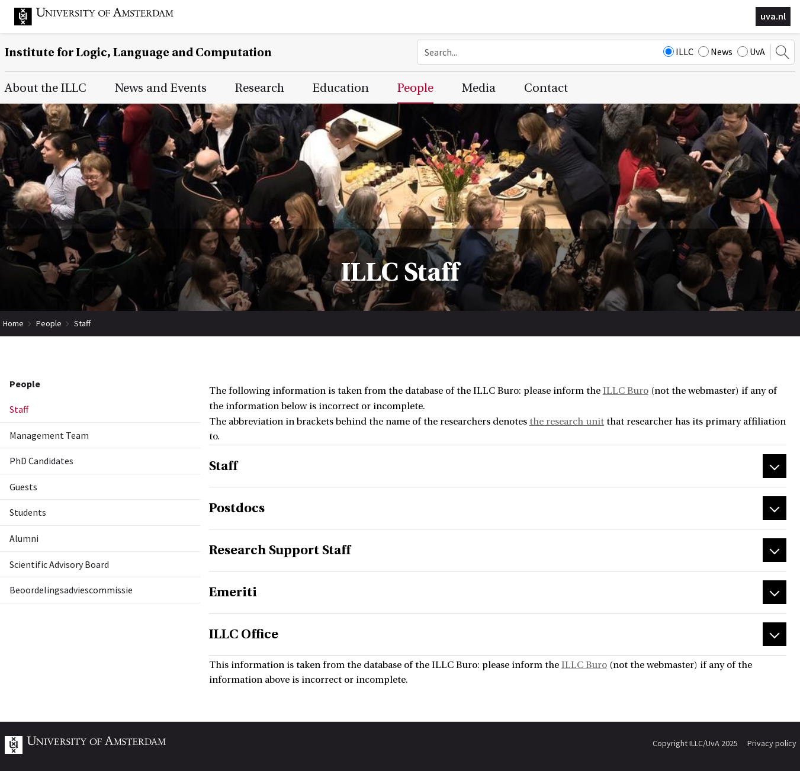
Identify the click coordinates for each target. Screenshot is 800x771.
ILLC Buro (625, 391)
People (49, 323)
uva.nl (773, 16)
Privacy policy (771, 743)
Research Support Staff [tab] (280, 550)
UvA (751, 51)
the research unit (566, 421)
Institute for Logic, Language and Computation (138, 52)
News (715, 51)
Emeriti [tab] (233, 592)
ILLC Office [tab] (243, 634)
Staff (82, 323)
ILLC (678, 51)
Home (13, 323)
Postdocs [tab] (237, 508)
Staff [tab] (223, 466)
